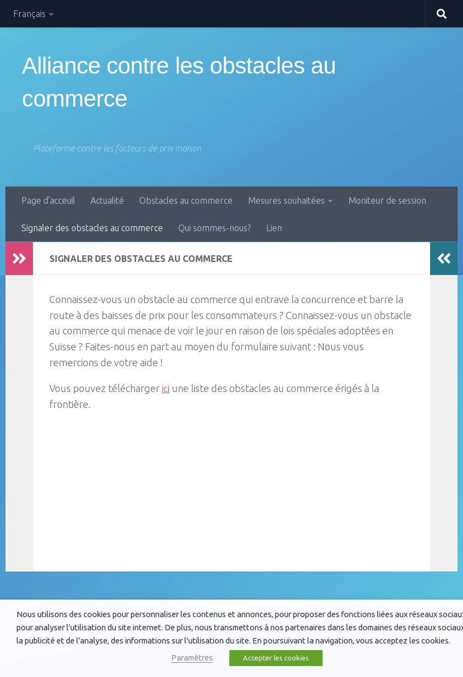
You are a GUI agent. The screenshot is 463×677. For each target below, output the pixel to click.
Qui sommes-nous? (214, 228)
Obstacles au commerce (186, 200)
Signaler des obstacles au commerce (92, 228)
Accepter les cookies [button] (276, 658)
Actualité (107, 200)
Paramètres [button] (192, 657)
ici (166, 388)
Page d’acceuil (48, 200)
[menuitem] (33, 13)
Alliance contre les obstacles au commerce (179, 82)
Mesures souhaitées (286, 200)
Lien (274, 228)
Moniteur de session (387, 200)
